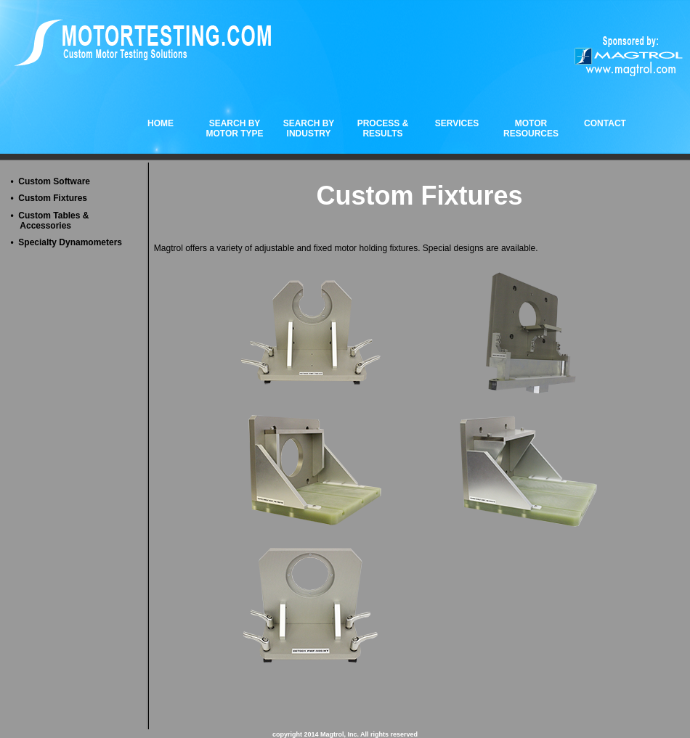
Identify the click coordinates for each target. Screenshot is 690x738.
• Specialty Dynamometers (66, 242)
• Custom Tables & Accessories (49, 220)
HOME (160, 123)
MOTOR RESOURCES (531, 128)
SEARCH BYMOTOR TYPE (234, 128)
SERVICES (457, 123)
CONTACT (605, 123)
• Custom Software (50, 181)
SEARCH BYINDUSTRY (309, 128)
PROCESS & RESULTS (383, 128)
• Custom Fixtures (48, 198)
